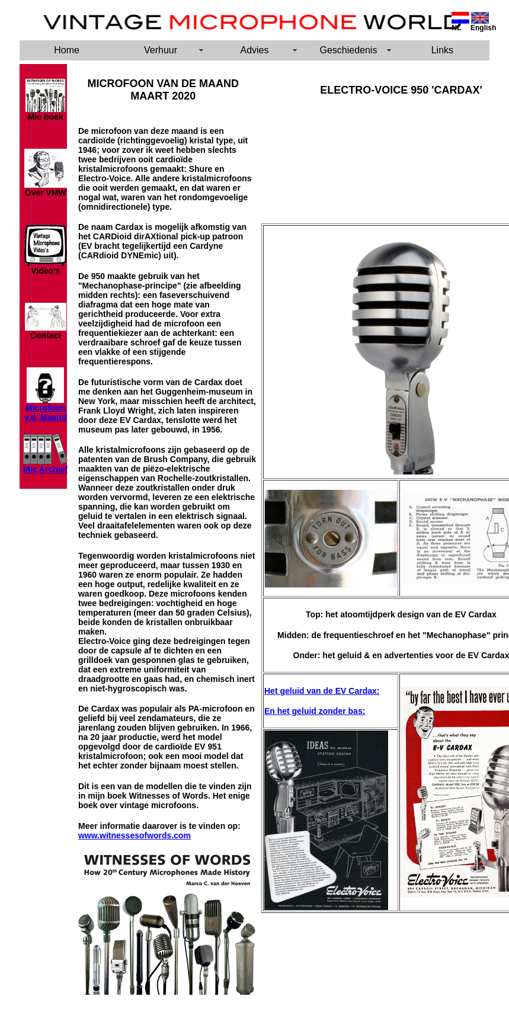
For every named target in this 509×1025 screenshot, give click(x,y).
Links (442, 50)
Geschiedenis (348, 50)
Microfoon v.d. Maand (45, 412)
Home (66, 50)
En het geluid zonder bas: (314, 711)
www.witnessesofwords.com (134, 835)
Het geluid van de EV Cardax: (322, 691)
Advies (254, 50)
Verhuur (160, 50)
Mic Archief (45, 469)
